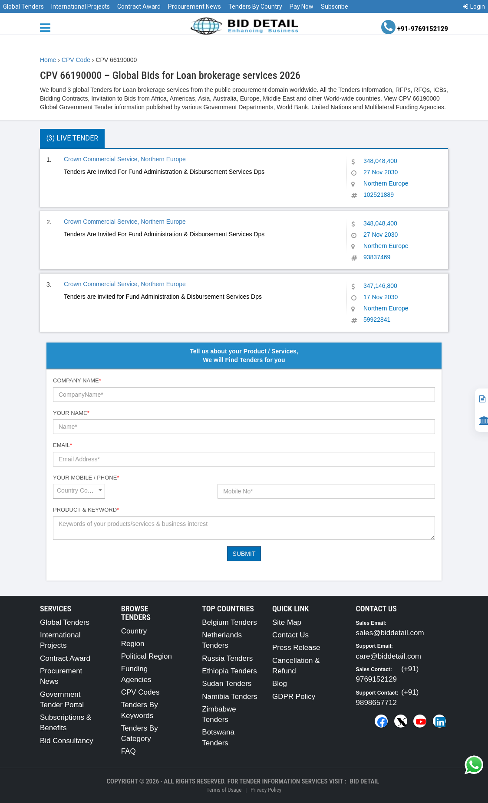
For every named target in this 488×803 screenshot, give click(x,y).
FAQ (128, 751)
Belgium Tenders (229, 622)
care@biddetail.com (389, 656)
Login (474, 6)
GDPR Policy (293, 696)
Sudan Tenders (226, 683)
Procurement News (194, 6)
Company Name (77, 380)
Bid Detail (364, 781)
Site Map (286, 622)
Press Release (296, 647)
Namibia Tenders (229, 696)
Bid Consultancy (66, 741)
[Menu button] (47, 27)
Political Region (146, 656)
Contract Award (139, 6)
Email (62, 445)
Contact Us (290, 635)
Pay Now (301, 6)
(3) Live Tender (72, 138)
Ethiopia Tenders (229, 671)
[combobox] (79, 491)
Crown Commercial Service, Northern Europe (125, 159)
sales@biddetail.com (390, 633)
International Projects (80, 6)
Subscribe (334, 6)
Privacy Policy (266, 790)
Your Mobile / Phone (86, 477)
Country (134, 631)
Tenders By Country (255, 6)
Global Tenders (23, 6)
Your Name (71, 413)
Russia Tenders (227, 658)
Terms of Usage (224, 790)
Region (133, 644)
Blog (279, 683)
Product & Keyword (86, 509)
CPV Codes (140, 692)
